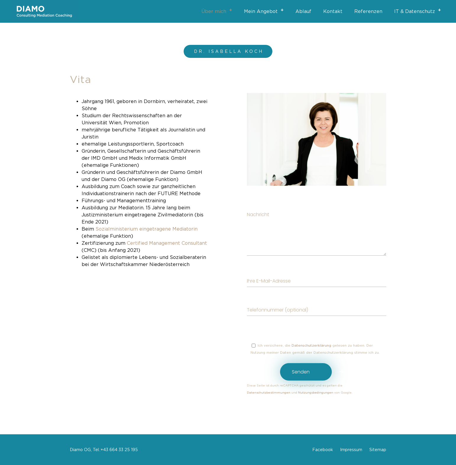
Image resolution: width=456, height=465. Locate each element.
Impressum (351, 449)
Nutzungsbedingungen (315, 392)
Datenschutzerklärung (311, 345)
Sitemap (377, 449)
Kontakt (332, 11)
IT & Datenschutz (419, 10)
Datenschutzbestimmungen (269, 392)
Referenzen (368, 11)
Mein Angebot (265, 10)
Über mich (218, 10)
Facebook (322, 449)
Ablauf (303, 11)
